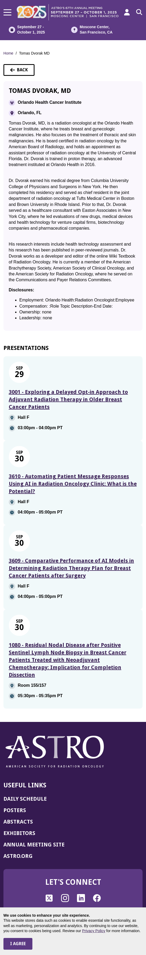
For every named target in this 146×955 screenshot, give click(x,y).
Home (8, 53)
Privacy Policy (93, 931)
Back (22, 71)
